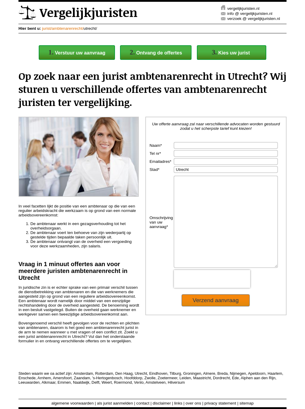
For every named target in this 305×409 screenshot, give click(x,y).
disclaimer (162, 403)
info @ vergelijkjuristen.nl (249, 13)
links (178, 403)
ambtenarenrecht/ (68, 28)
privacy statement (220, 403)
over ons (193, 403)
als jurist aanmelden (115, 403)
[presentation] (212, 297)
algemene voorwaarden (72, 403)
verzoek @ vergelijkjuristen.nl (253, 18)
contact (143, 403)
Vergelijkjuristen (78, 12)
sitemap (246, 403)
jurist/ (47, 28)
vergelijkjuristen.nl (243, 8)
